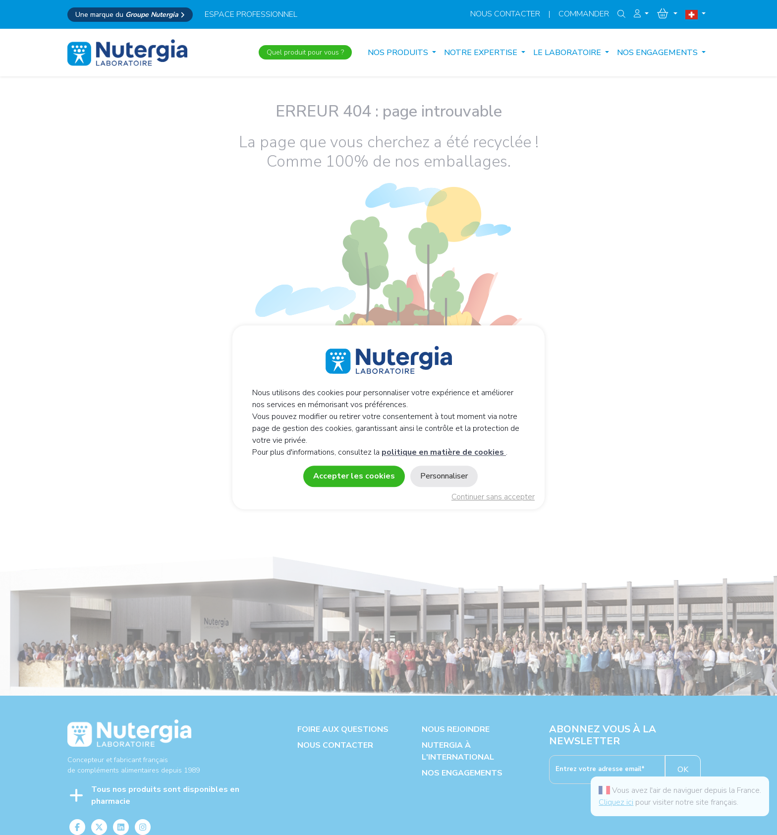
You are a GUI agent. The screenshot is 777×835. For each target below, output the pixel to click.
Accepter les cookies (354, 476)
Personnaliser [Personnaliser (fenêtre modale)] (444, 476)
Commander (583, 13)
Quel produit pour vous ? (305, 52)
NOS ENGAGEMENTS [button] (658, 52)
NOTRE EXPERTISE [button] (481, 52)
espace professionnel (251, 14)
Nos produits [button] (399, 52)
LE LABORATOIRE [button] (568, 52)
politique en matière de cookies (444, 452)
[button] (641, 14)
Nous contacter (505, 13)
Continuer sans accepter (493, 497)
